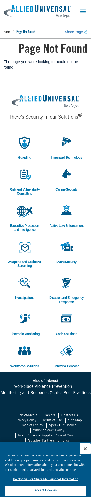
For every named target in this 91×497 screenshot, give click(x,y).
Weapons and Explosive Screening (24, 253)
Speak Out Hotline (62, 425)
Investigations (24, 287)
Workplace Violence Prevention (43, 387)
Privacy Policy (26, 420)
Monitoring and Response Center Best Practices (45, 393)
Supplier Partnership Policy (48, 441)
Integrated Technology (66, 147)
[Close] (85, 448)
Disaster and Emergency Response (66, 289)
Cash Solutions (66, 323)
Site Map (75, 420)
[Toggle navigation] (83, 11)
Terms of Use (52, 420)
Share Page (76, 32)
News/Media (28, 415)
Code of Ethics (32, 425)
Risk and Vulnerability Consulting (24, 181)
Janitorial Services (66, 355)
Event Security (66, 251)
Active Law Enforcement (66, 215)
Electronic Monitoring (25, 323)
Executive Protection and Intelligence (24, 217)
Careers (49, 415)
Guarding (24, 147)
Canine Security (66, 179)
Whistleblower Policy (48, 430)
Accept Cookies (45, 490)
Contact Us (69, 415)
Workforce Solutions (24, 355)
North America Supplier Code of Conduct (49, 435)
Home (7, 32)
